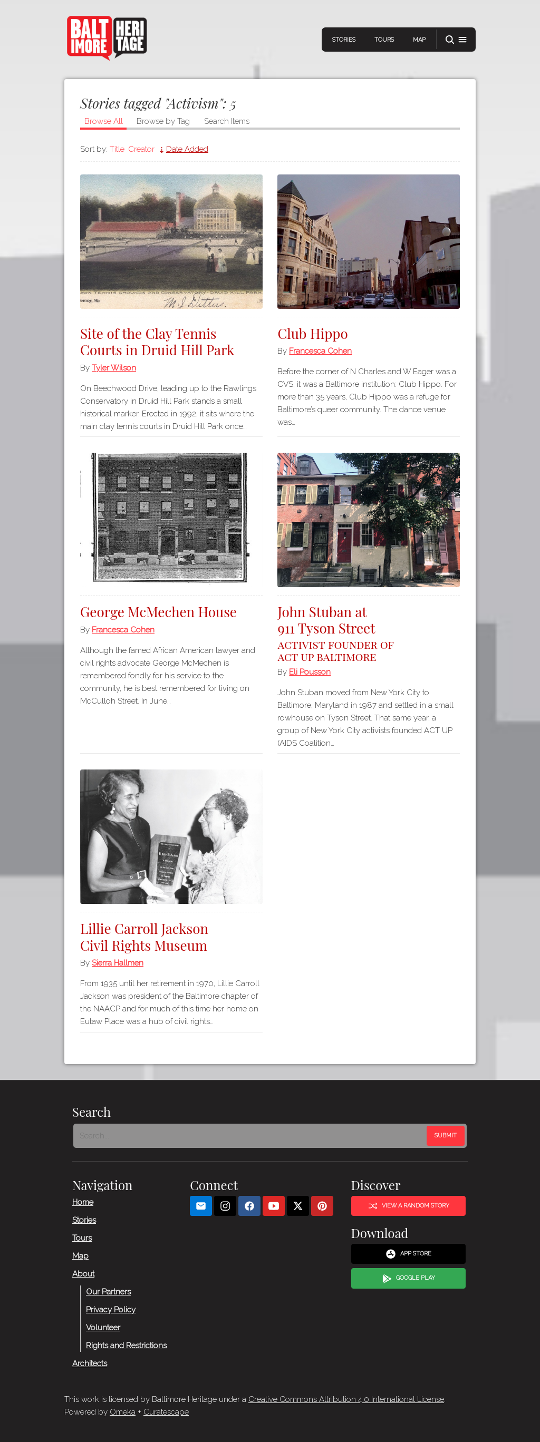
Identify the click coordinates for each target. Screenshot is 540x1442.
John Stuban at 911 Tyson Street (368, 632)
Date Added (187, 149)
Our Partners (108, 1291)
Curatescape (166, 1412)
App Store (408, 1254)
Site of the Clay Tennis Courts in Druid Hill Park (157, 341)
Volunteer (103, 1327)
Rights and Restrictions (126, 1345)
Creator (141, 149)
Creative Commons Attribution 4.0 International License (346, 1399)
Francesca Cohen (320, 351)
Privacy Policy (111, 1309)
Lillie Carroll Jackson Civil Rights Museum (144, 936)
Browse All (103, 121)
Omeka (123, 1412)
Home (82, 1201)
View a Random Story (409, 1206)
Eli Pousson (310, 672)
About (83, 1273)
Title (117, 149)
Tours (384, 39)
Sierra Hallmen (117, 963)
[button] (456, 40)
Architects (89, 1363)
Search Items (226, 121)
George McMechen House (158, 611)
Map (419, 39)
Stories (343, 39)
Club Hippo (312, 333)
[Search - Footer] (251, 1136)
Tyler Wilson (114, 368)
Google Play (409, 1278)
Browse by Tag (163, 121)
